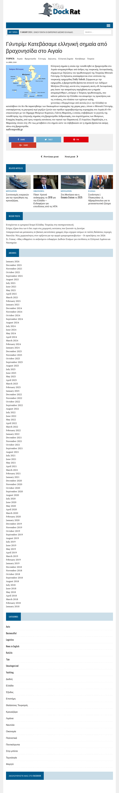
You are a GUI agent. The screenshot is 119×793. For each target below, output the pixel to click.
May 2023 (11, 370)
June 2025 (11, 280)
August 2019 (12, 532)
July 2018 (11, 579)
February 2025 (13, 295)
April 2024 (11, 331)
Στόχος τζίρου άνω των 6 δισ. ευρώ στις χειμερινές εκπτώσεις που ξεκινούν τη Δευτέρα (45, 222)
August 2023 (12, 360)
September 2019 (14, 528)
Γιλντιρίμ (42, 58)
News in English (12, 640)
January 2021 (12, 471)
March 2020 (12, 507)
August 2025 (12, 273)
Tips (8, 653)
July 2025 (11, 277)
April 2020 (11, 503)
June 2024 (11, 324)
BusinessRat (11, 627)
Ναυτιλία (10, 719)
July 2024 (11, 320)
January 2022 (12, 428)
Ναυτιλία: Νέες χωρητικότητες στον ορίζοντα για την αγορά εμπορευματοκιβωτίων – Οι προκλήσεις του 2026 (55, 229)
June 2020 (11, 496)
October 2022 (13, 395)
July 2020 (11, 493)
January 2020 (12, 514)
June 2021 (11, 453)
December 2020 (14, 475)
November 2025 (14, 263)
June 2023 (11, 367)
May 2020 (11, 500)
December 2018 (14, 561)
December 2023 (14, 345)
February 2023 (13, 381)
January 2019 (12, 557)
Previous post (50, 150)
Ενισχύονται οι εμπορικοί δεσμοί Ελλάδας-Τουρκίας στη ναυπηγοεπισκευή (40, 219)
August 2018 (12, 575)
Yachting (10, 666)
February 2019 (13, 554)
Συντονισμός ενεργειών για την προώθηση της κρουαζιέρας (17, 192)
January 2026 (12, 255)
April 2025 (11, 288)
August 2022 (12, 403)
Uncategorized (12, 660)
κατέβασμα (80, 58)
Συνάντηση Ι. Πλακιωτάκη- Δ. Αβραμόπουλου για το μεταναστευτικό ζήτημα (99, 193)
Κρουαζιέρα (11, 185)
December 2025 (14, 259)
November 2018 (14, 564)
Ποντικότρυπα (13, 738)
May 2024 (11, 327)
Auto (8, 621)
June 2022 (11, 410)
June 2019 (11, 539)
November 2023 (14, 349)
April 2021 (11, 460)
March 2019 (12, 550)
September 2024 (14, 313)
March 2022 (12, 421)
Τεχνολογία (11, 751)
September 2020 (14, 485)
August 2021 (12, 446)
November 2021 (14, 435)
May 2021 (11, 457)
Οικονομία (38, 185)
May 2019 (11, 543)
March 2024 (12, 334)
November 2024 (14, 306)
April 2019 (11, 546)
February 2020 (13, 510)
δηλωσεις (52, 58)
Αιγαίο (20, 58)
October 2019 (13, 525)
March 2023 (12, 378)
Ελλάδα (91, 185)
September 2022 (14, 399)
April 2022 (11, 417)
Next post (71, 150)
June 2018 (11, 582)
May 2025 (11, 284)
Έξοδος (10, 686)
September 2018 (14, 572)
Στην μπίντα (12, 745)
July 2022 (11, 406)
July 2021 (11, 449)
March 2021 (12, 464)
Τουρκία (90, 58)
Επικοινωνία (107, 790)
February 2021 (13, 467)
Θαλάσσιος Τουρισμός (17, 699)
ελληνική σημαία (65, 58)
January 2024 (12, 342)
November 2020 (14, 478)
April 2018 (11, 590)
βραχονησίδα (30, 58)
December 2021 (14, 431)
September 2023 (14, 356)
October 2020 (13, 482)
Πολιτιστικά (11, 732)
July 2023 (11, 363)
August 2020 (12, 489)
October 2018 (13, 568)
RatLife (9, 647)
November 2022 (14, 392)
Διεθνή (9, 673)
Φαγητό (10, 758)
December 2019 (14, 518)
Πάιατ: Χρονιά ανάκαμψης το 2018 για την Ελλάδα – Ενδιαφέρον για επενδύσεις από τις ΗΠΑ (45, 194)
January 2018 (12, 600)
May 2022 (11, 413)
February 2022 (13, 424)
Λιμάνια (10, 712)
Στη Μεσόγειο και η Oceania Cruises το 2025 (71, 190)
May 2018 (11, 586)
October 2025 (13, 266)
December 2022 (14, 388)
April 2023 (11, 374)
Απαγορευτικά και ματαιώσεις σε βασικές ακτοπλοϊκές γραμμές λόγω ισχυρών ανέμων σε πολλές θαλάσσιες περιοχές (59, 226)
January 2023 (12, 385)
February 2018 (13, 597)
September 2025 (14, 270)
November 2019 (14, 521)
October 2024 (13, 309)
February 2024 (13, 338)
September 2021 (14, 442)
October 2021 (13, 439)
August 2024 (12, 316)
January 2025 (12, 298)
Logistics (10, 634)
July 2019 (11, 536)
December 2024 (14, 302)
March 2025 (12, 291)
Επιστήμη (11, 693)
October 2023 (13, 352)
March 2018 (12, 593)
